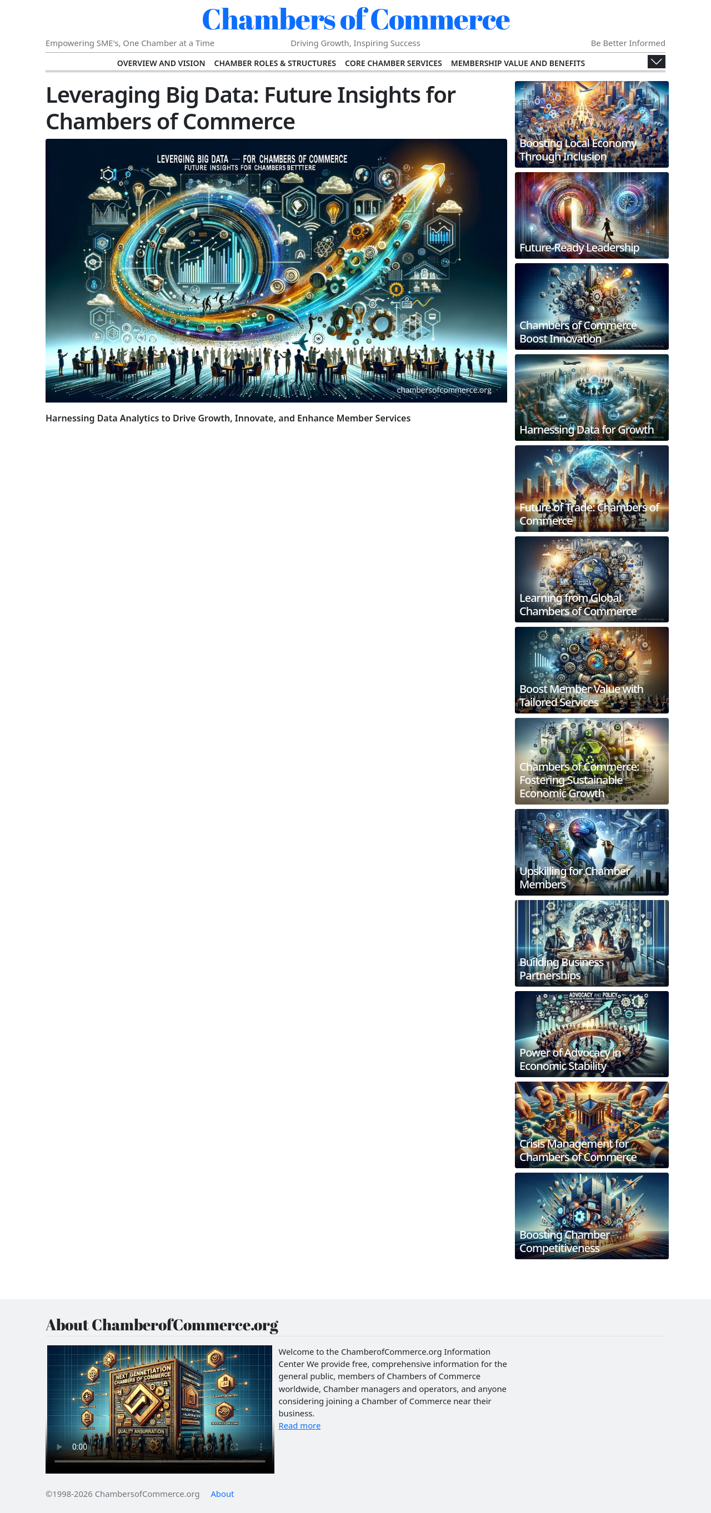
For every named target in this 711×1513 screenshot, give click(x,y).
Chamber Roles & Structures (275, 63)
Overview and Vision (161, 63)
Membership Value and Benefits (518, 63)
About (222, 1493)
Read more (300, 1425)
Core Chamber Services (393, 63)
